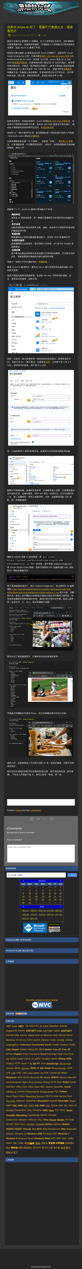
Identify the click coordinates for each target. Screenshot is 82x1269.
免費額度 (67, 69)
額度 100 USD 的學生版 (58, 121)
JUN (25, 914)
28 (55, 899)
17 (30, 896)
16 (23, 896)
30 (23, 902)
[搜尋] (36, 875)
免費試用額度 (21, 62)
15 (60, 893)
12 (43, 893)
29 (60, 899)
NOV (25, 918)
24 (30, 899)
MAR (42, 911)
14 (55, 893)
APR (50, 911)
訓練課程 (35, 136)
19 (43, 896)
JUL (34, 914)
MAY (58, 911)
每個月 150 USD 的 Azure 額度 (54, 56)
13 (50, 893)
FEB (33, 911)
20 (50, 896)
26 (43, 899)
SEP (50, 914)
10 (30, 893)
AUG (42, 914)
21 (55, 896)
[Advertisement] (39, 783)
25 (36, 899)
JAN (25, 911)
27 (50, 899)
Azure (18, 810)
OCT (58, 914)
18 (36, 896)
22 (60, 896)
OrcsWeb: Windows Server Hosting (42, 1000)
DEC (34, 918)
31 (30, 902)
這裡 (48, 362)
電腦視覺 (43, 262)
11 (36, 893)
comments (35, 810)
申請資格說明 (47, 127)
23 (23, 899)
